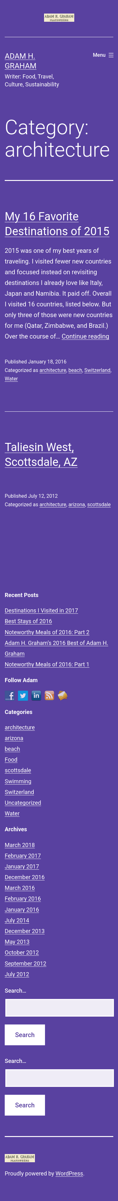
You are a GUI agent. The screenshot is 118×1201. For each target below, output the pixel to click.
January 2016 (22, 909)
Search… (15, 990)
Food (11, 759)
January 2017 (22, 866)
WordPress (69, 1173)
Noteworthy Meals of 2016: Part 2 (47, 632)
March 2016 (20, 888)
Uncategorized (23, 802)
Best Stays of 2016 (28, 621)
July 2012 (17, 974)
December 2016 (25, 877)
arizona (77, 505)
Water (11, 379)
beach (75, 370)
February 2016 (23, 898)
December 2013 (25, 931)
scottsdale (99, 505)
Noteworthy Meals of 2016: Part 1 (47, 664)
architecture (52, 370)
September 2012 (25, 963)
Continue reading (85, 336)
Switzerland (97, 370)
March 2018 (20, 845)
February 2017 (23, 855)
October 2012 (22, 952)
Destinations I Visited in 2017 (41, 610)
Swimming (18, 781)
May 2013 (17, 941)
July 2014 (17, 920)
